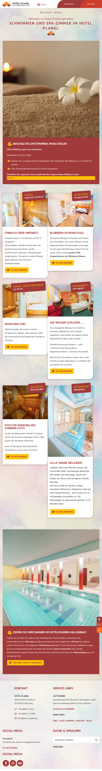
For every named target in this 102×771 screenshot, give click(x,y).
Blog (89, 722)
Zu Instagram (10, 749)
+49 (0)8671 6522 (26, 711)
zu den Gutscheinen (63, 711)
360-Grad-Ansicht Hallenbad (29, 664)
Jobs (55, 722)
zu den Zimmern (19, 457)
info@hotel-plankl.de (27, 720)
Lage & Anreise (66, 722)
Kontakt (80, 722)
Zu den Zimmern (19, 270)
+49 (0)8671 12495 (26, 716)
